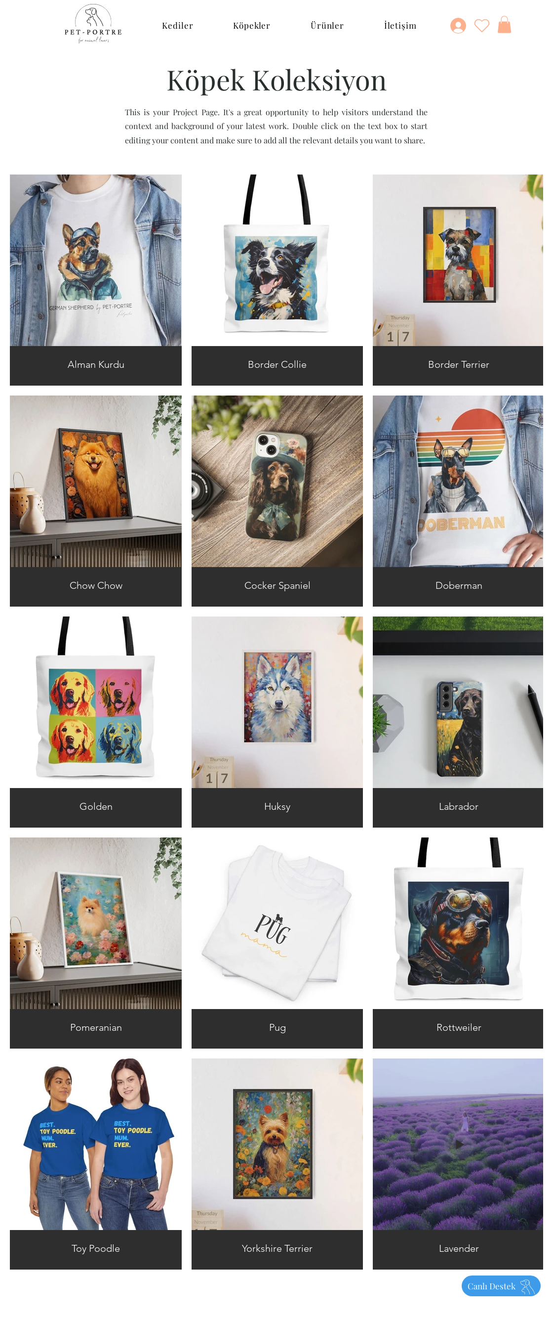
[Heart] (482, 25)
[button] (177, 25)
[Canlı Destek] (501, 1286)
